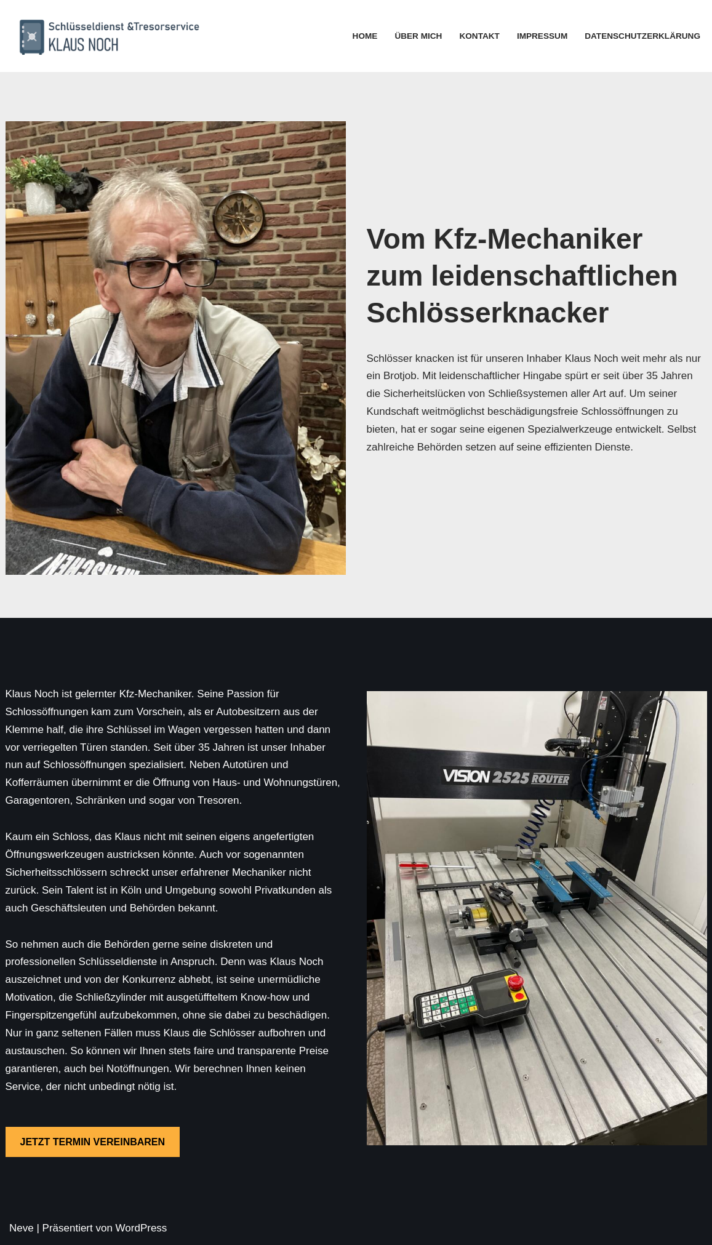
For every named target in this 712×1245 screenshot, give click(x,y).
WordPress (141, 1228)
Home (365, 36)
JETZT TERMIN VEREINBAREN (93, 1142)
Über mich (418, 36)
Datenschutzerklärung (642, 36)
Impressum (542, 36)
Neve (21, 1228)
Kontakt (479, 36)
